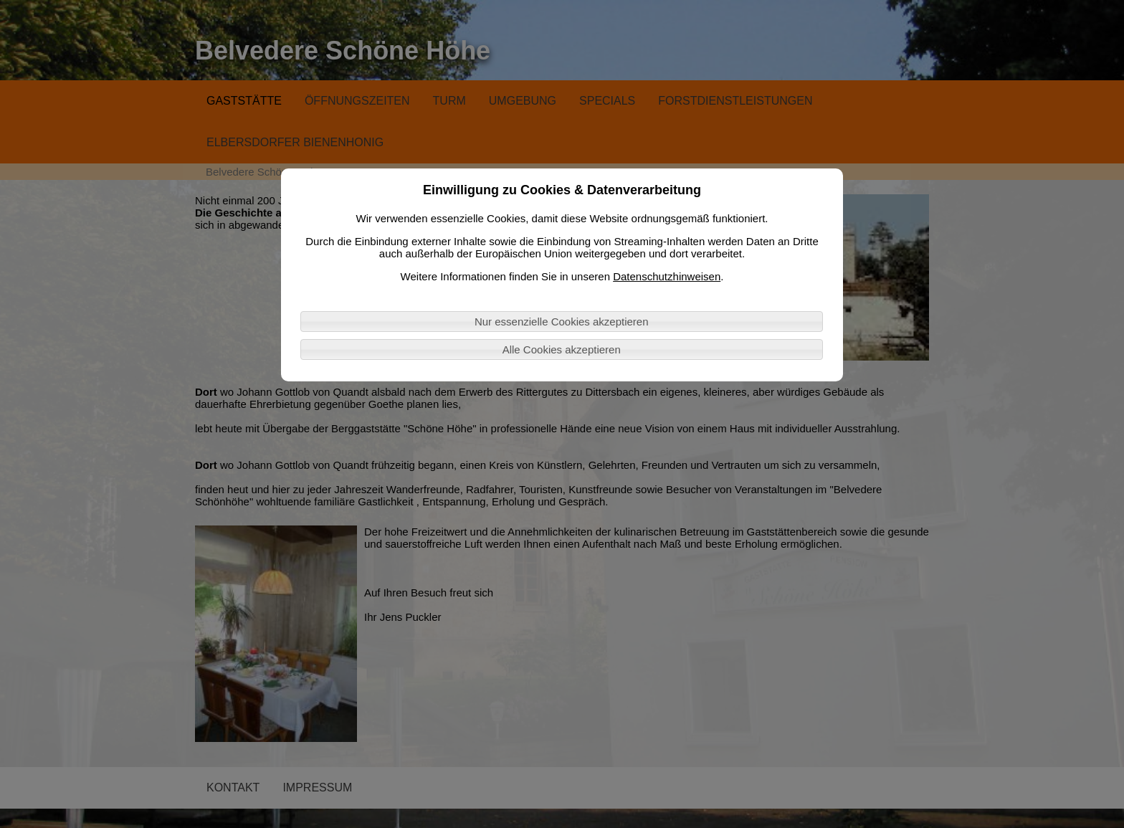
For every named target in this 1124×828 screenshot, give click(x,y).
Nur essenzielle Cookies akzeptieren (562, 321)
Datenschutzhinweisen (666, 276)
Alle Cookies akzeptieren (562, 349)
